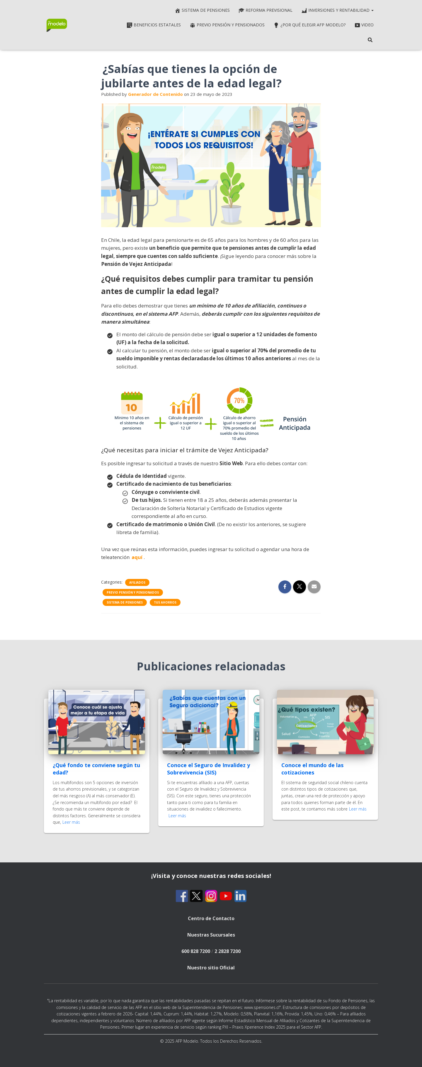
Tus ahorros (165, 602)
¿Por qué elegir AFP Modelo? (309, 25)
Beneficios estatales (154, 25)
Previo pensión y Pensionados (227, 25)
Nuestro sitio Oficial (211, 967)
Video (364, 25)
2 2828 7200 (228, 951)
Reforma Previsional (265, 10)
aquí (137, 557)
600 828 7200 (195, 951)
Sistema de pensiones (202, 10)
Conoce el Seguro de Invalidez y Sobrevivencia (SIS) (208, 769)
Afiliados (137, 582)
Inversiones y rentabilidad (337, 10)
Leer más (71, 822)
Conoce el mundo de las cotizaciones (312, 769)
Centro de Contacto (211, 918)
